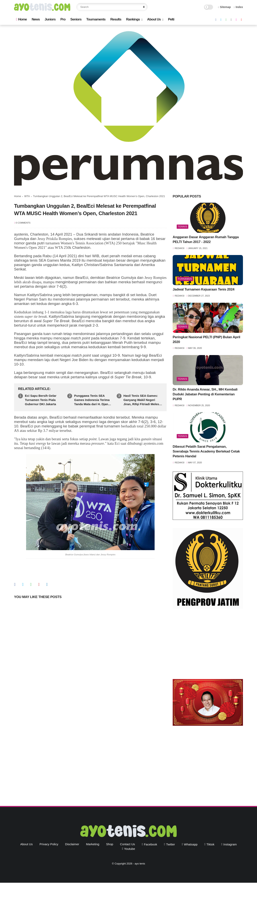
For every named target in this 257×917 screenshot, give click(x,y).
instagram (230, 844)
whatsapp (191, 844)
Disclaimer (72, 844)
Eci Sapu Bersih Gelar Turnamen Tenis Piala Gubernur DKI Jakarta (40, 400)
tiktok (210, 844)
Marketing (92, 844)
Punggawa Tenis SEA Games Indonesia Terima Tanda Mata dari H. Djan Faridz (91, 400)
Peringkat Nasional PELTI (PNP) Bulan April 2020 (206, 339)
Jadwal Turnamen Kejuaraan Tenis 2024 (203, 289)
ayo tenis (140, 863)
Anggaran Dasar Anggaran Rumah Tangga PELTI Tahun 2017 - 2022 (206, 239)
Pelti (171, 19)
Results (115, 19)
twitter (170, 844)
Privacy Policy (49, 844)
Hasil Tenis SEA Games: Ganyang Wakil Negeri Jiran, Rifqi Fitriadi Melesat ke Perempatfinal (142, 400)
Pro (62, 19)
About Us (154, 19)
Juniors (50, 19)
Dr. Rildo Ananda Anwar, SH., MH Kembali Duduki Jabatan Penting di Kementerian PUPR (205, 394)
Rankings (133, 19)
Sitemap (224, 7)
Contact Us (127, 844)
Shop (109, 844)
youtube (129, 848)
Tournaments (95, 19)
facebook (150, 844)
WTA (27, 196)
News (36, 19)
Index (238, 7)
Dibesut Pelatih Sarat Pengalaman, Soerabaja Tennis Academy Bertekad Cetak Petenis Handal (206, 451)
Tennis (182, 226)
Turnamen (185, 279)
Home (21, 19)
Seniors (75, 19)
